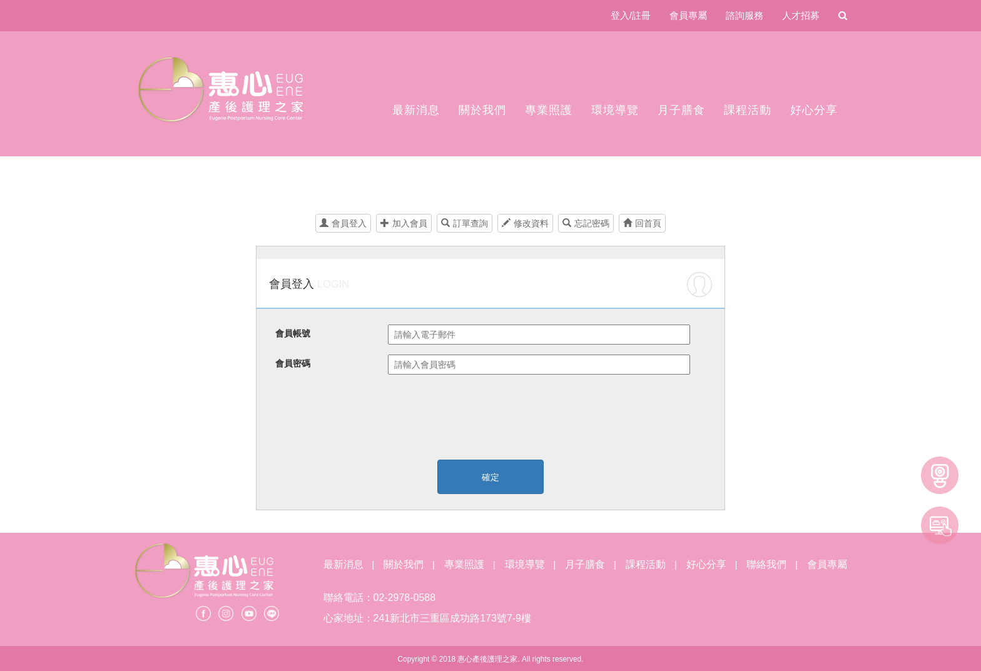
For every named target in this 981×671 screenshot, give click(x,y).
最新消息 (416, 110)
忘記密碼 (585, 223)
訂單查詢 (464, 223)
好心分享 (814, 110)
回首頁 (642, 223)
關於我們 (482, 110)
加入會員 (403, 223)
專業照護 (548, 110)
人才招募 (801, 15)
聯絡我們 (766, 564)
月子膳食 (681, 110)
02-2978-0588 (405, 597)
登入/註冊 (631, 15)
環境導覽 (615, 110)
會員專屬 (688, 15)
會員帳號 (292, 333)
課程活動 (747, 110)
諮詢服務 (744, 15)
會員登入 (343, 223)
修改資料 (525, 223)
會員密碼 (292, 363)
